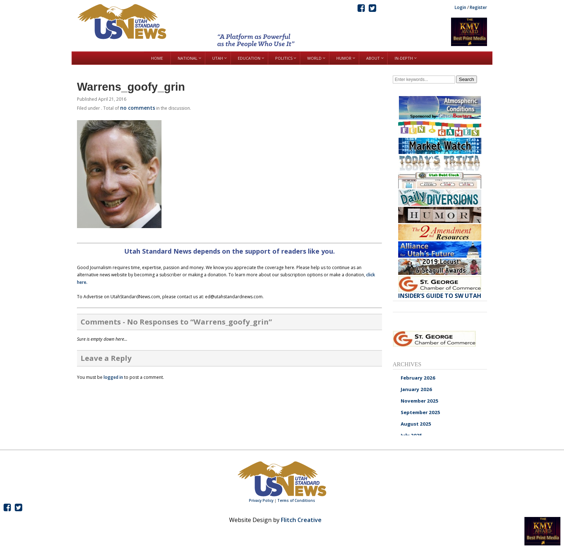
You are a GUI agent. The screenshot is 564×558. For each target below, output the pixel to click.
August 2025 (416, 424)
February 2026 (418, 378)
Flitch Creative (301, 520)
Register (478, 7)
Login (460, 7)
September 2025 (420, 412)
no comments (137, 107)
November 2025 (419, 401)
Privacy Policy (261, 500)
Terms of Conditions (296, 500)
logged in (113, 377)
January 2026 (416, 389)
